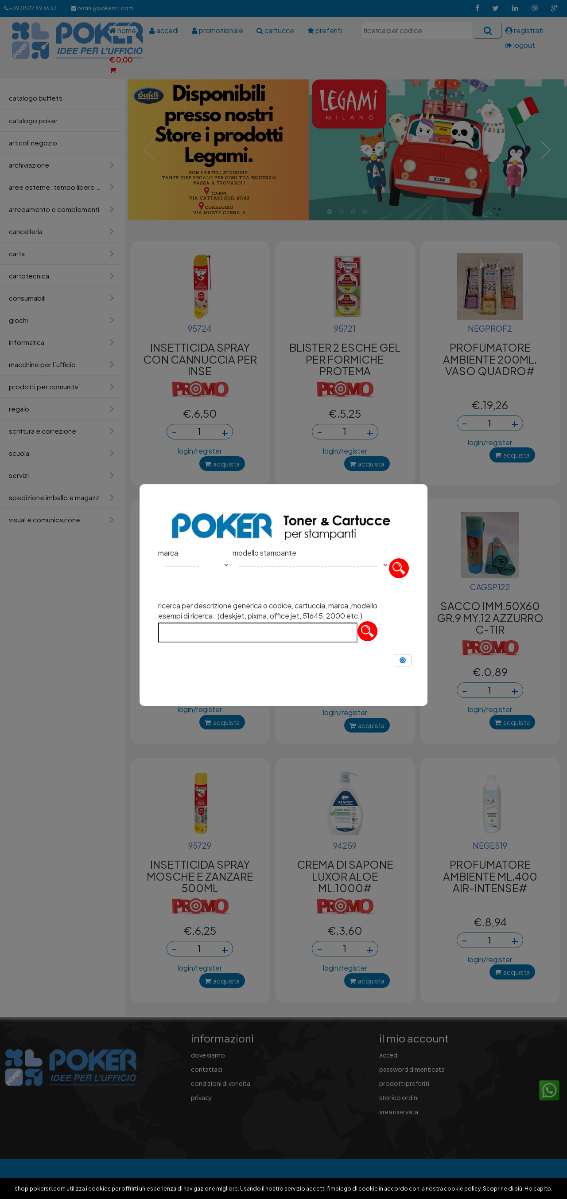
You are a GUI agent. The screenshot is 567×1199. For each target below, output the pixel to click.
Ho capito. (538, 1188)
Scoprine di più (502, 1188)
